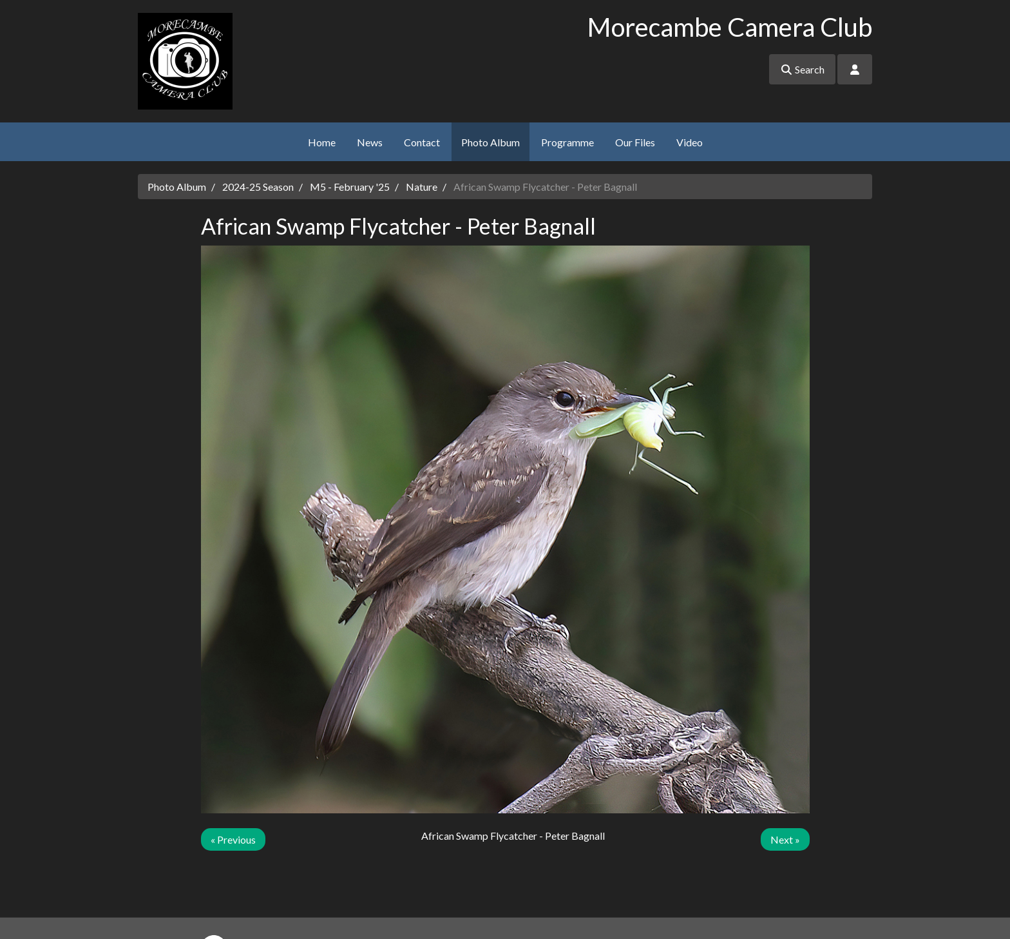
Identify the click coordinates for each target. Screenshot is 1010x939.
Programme (567, 142)
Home (322, 142)
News (370, 142)
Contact (422, 142)
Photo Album (490, 142)
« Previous (233, 839)
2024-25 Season (258, 186)
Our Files (635, 142)
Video (689, 142)
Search (802, 69)
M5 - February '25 (350, 186)
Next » (785, 839)
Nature (421, 186)
